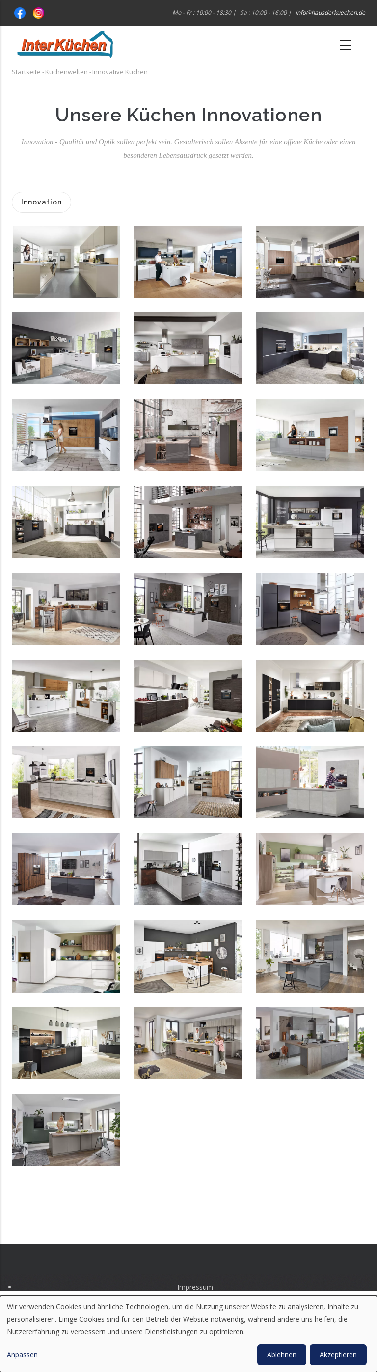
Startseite (26, 71)
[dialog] (188, 1334)
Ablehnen (281, 1354)
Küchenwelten (66, 71)
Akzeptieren (338, 1354)
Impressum (195, 1287)
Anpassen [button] (22, 1354)
